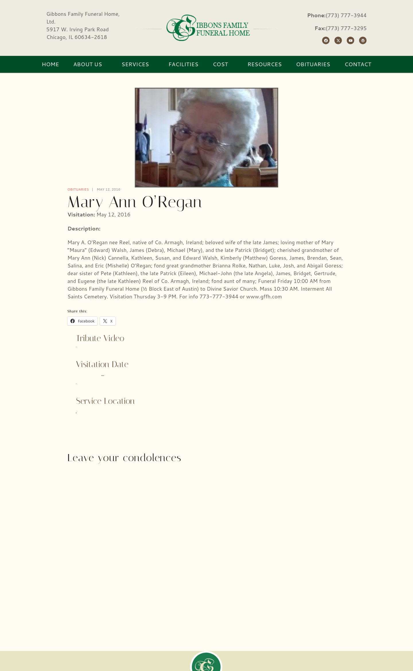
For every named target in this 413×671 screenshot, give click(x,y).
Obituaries (78, 189)
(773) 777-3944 (346, 15)
